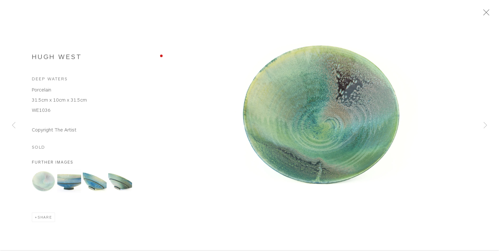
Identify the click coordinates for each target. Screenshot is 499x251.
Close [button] (489, 14)
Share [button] (45, 220)
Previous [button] (13, 126)
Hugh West (57, 59)
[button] (44, 184)
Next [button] (485, 126)
